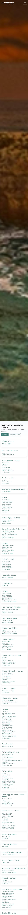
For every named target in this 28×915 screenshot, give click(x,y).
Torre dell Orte (5, 472)
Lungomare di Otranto (7, 725)
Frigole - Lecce (7, 583)
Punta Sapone (5, 902)
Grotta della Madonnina (8, 893)
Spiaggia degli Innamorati (8, 854)
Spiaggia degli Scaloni (7, 730)
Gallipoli (5, 591)
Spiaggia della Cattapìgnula (9, 732)
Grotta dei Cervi (6, 756)
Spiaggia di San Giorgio (7, 537)
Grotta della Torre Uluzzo (8, 816)
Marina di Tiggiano (8, 688)
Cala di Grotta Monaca (7, 714)
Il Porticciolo (5, 679)
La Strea (4, 773)
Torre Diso (4, 512)
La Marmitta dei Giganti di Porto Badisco (12, 760)
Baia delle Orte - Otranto (10, 460)
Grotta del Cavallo (6, 814)
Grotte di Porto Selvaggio (8, 822)
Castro (4, 497)
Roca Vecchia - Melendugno (12, 889)
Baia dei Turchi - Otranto (10, 451)
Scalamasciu (5, 548)
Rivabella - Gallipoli (9, 878)
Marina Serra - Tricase (10, 698)
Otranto (5, 709)
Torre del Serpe (6, 738)
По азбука (5, 435)
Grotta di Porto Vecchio (7, 675)
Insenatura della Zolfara (8, 896)
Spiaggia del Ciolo (6, 523)
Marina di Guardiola (7, 547)
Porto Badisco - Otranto (10, 752)
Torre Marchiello (6, 569)
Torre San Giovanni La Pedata (9, 601)
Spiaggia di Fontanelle (7, 577)
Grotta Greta (5, 819)
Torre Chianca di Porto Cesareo (9, 789)
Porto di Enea (5, 510)
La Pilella (4, 480)
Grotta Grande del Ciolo (8, 520)
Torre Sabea (5, 883)
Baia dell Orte (5, 462)
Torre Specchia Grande (7, 553)
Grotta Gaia (5, 817)
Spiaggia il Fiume (6, 647)
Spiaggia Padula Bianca (8, 612)
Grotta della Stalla (6, 566)
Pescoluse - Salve (8, 744)
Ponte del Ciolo (5, 521)
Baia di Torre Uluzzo (7, 813)
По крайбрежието (14, 435)
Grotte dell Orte (6, 467)
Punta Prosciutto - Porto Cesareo (13, 868)
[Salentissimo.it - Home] (8, 3)
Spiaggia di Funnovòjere (8, 550)
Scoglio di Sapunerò (7, 728)
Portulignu (4, 901)
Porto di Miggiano (6, 802)
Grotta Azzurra (5, 499)
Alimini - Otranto (8, 441)
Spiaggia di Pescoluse (7, 746)
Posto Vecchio (5, 846)
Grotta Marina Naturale (8, 700)
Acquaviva (4, 657)
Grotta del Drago (6, 561)
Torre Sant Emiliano (7, 765)
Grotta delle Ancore (7, 798)
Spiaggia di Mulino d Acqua (8, 735)
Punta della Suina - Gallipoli (12, 852)
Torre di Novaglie (6, 682)
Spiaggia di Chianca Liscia (8, 663)
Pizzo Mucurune (6, 509)
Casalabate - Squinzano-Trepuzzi (13, 489)
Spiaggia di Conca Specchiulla (9, 534)
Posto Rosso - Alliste (9, 834)
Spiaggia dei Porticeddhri (8, 454)
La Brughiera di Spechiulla (8, 533)
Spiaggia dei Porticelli (7, 660)
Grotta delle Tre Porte (7, 567)
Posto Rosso (5, 838)
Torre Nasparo (5, 692)
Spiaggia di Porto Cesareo (8, 782)
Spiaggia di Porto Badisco (8, 763)
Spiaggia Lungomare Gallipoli (9, 599)
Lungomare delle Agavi (7, 644)
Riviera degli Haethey (7, 727)
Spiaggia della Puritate (7, 598)
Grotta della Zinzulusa (7, 501)
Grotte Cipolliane (6, 676)
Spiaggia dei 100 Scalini (8, 803)
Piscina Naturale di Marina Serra (10, 702)
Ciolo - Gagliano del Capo (11, 518)
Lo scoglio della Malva (7, 778)
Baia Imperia (5, 711)
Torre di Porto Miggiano (8, 805)
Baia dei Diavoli (6, 836)
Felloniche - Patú (8, 559)
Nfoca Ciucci (5, 898)
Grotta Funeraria (6, 759)
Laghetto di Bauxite (7, 469)
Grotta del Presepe (6, 564)
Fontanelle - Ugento (9, 575)
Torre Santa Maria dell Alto (8, 828)
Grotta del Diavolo (6, 593)
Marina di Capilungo (7, 481)
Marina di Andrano (8, 639)
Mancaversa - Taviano (9, 628)
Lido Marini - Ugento (9, 618)
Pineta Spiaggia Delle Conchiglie (10, 609)
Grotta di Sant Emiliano (7, 757)
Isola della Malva (6, 775)
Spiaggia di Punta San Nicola (9, 736)
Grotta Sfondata (6, 722)
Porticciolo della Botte (7, 646)
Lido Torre (4, 880)
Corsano (5, 543)
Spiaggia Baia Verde (7, 596)
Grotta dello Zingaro (7, 894)
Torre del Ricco (5, 552)
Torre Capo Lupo (6, 665)
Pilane (3, 800)
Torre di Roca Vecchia (7, 905)
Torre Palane (5, 703)
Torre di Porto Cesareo (7, 784)
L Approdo (4, 776)
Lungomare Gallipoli (7, 595)
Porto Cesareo (7, 771)
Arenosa (4, 659)
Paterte (4, 630)
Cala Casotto (5, 464)
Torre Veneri (5, 585)
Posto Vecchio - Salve (9, 844)
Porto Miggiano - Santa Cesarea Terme (13, 795)
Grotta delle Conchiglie (7, 721)
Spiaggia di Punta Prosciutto (9, 872)
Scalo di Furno (5, 787)
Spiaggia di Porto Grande (8, 470)
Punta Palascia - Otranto (10, 860)
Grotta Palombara (6, 466)
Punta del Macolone (7, 620)
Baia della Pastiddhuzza (8, 531)
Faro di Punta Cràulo (7, 718)
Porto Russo (5, 762)
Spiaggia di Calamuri (7, 733)
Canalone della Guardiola (8, 545)
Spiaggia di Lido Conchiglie (8, 611)
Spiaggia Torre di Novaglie (8, 681)
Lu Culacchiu (5, 779)
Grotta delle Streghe (7, 502)
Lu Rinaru (4, 824)
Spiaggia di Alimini (6, 443)
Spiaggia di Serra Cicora (8, 827)
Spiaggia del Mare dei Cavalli (9, 632)
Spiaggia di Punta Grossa (8, 870)
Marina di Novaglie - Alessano (12, 671)
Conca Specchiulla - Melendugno (13, 529)
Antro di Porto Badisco (7, 754)
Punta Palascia (5, 862)
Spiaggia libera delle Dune (8, 781)
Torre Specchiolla (6, 491)
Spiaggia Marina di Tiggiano (9, 690)
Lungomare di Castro (7, 507)
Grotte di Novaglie (6, 678)
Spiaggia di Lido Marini (7, 622)
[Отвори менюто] (25, 3)
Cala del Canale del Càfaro (8, 713)
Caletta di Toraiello (6, 453)
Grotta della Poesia (6, 907)
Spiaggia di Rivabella (7, 882)
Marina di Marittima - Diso (11, 655)
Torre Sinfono (5, 483)
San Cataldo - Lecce (9, 913)
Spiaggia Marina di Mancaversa (9, 633)
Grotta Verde (5, 643)
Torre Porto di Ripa (6, 649)
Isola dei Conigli (6, 785)
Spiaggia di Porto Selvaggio (8, 825)
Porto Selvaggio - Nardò (10, 811)
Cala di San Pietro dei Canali (9, 716)
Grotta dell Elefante (7, 673)
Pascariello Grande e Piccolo (9, 899)
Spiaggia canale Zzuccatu (8, 904)
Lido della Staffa (6, 724)
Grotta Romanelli (6, 505)
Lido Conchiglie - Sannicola (11, 607)
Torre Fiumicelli (6, 445)
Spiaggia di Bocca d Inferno (9, 662)
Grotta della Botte (6, 641)
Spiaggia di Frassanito (7, 536)
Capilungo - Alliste (8, 478)
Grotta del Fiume (6, 563)
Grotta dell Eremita (6, 719)
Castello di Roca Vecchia (8, 891)
